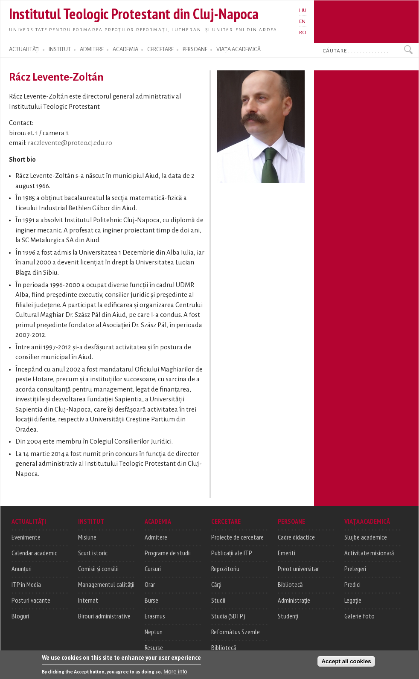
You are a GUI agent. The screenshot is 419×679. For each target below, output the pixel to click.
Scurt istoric (93, 552)
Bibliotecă (223, 647)
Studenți (288, 616)
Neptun (154, 631)
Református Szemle (235, 631)
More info (175, 675)
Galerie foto (359, 616)
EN (302, 21)
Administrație (294, 600)
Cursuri (153, 568)
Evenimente (26, 537)
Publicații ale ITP (231, 552)
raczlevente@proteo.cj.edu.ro (70, 142)
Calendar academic (34, 552)
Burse (151, 600)
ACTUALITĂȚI (24, 49)
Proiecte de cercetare (237, 537)
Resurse (154, 647)
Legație (352, 600)
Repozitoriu (225, 568)
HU (302, 10)
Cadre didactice (296, 537)
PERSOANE (195, 49)
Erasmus (155, 616)
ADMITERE (92, 49)
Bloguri (20, 616)
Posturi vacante (31, 600)
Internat (88, 600)
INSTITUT (60, 49)
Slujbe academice (365, 537)
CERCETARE (160, 49)
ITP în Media (26, 584)
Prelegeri (355, 568)
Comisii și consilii (98, 568)
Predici (352, 584)
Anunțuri (22, 568)
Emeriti (286, 552)
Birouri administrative (104, 616)
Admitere (156, 537)
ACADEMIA (125, 49)
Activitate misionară (369, 552)
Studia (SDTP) (228, 616)
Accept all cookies (346, 665)
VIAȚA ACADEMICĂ (238, 49)
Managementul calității (106, 584)
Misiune (87, 537)
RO (302, 32)
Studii (218, 600)
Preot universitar (298, 568)
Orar (150, 584)
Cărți (216, 584)
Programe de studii (168, 552)
